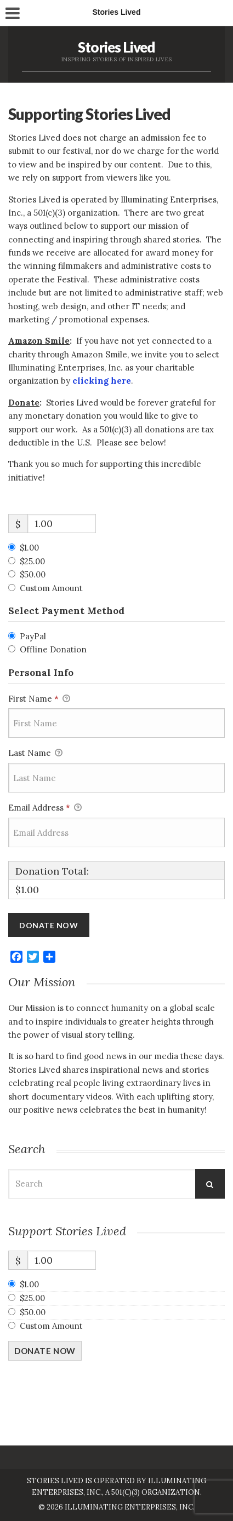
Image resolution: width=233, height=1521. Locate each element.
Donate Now (45, 1351)
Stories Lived (116, 47)
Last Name (35, 753)
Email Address (45, 808)
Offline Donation (53, 649)
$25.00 (32, 561)
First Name (39, 699)
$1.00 (29, 547)
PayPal (33, 636)
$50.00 (33, 574)
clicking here (101, 380)
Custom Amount (51, 588)
